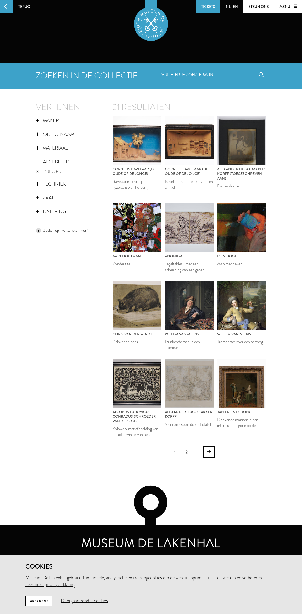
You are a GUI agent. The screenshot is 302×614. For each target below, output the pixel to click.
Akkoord (39, 601)
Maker (47, 120)
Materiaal (52, 148)
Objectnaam (55, 134)
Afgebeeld (52, 161)
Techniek (51, 184)
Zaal (45, 197)
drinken (48, 172)
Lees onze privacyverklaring (50, 584)
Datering (51, 211)
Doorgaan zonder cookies (84, 600)
